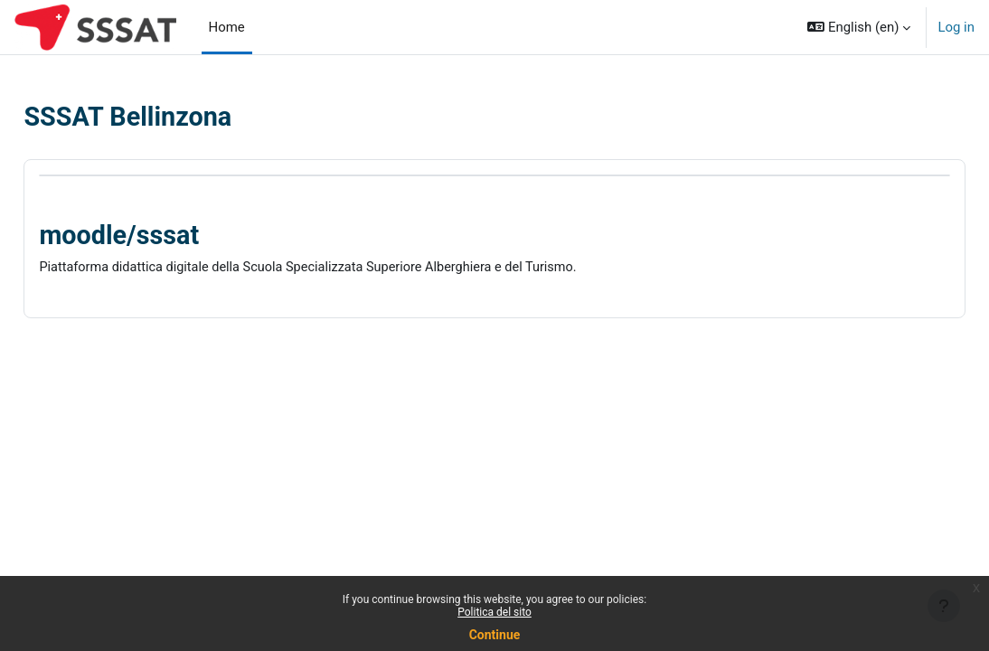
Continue (495, 634)
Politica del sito (494, 612)
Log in (956, 27)
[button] (859, 27)
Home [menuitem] (227, 27)
